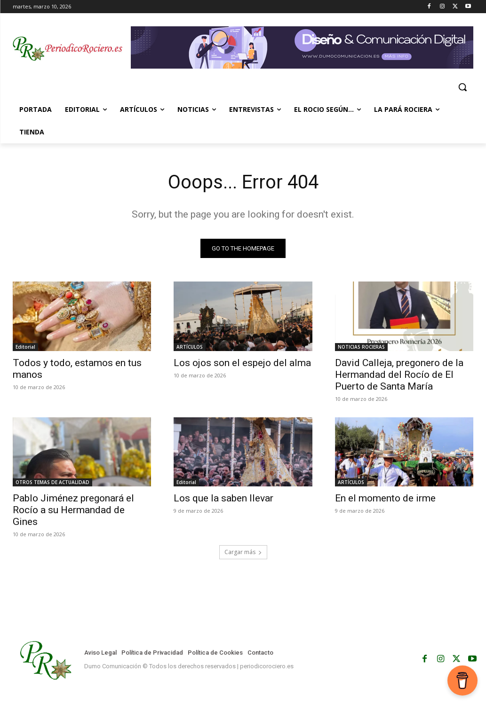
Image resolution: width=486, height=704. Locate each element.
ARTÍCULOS (189, 346)
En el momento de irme (385, 498)
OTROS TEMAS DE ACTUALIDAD (52, 482)
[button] (462, 87)
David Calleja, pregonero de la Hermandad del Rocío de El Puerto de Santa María (399, 374)
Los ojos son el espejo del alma (242, 362)
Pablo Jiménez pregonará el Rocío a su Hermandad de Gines (73, 510)
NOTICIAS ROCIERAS (361, 346)
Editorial (25, 346)
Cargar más (243, 552)
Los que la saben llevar (223, 498)
